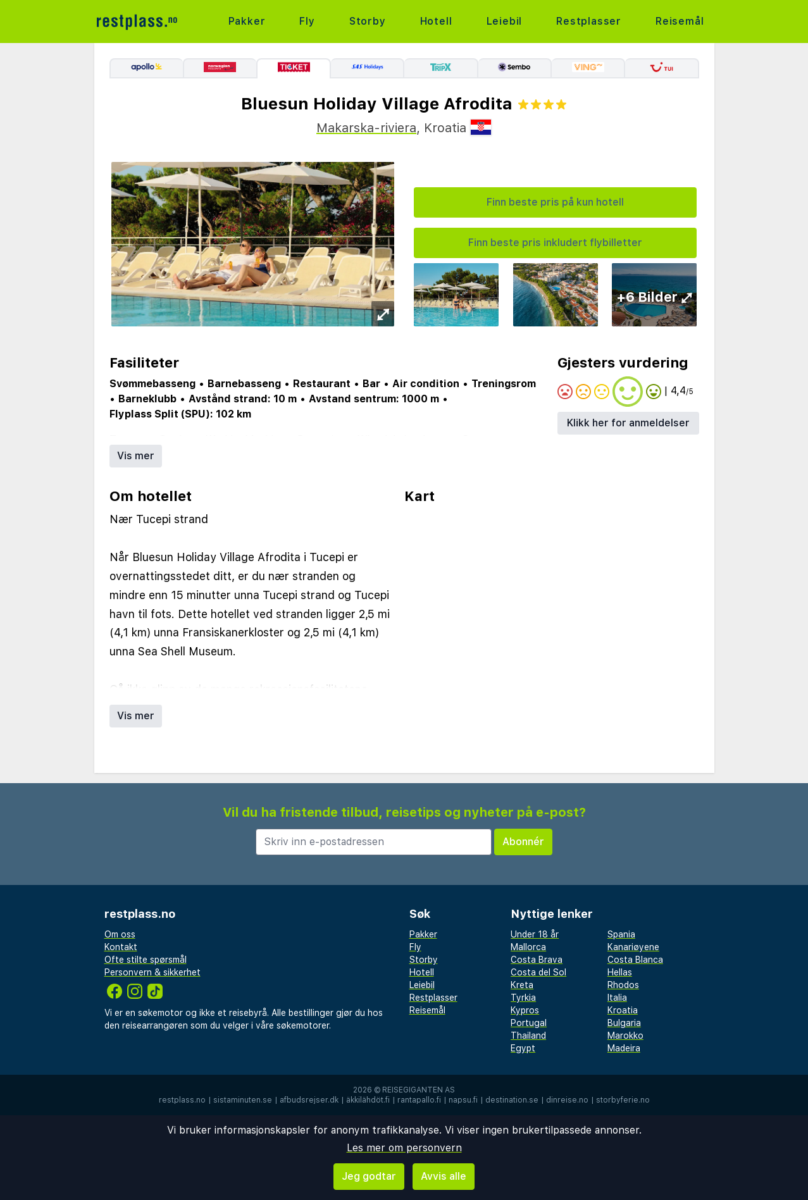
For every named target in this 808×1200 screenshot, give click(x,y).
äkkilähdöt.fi (368, 1100)
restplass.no (182, 1100)
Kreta (522, 985)
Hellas (619, 972)
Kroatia (622, 1010)
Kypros (525, 1010)
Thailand (528, 1035)
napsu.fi (463, 1100)
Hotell (436, 21)
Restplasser (588, 21)
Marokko (625, 1035)
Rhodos (623, 985)
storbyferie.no (623, 1100)
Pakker (247, 21)
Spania (621, 934)
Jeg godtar (369, 1176)
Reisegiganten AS (418, 1090)
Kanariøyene (633, 947)
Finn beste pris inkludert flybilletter (555, 243)
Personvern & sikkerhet (152, 972)
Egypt (523, 1048)
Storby (367, 21)
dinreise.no (567, 1100)
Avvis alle (443, 1176)
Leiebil (505, 21)
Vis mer (135, 456)
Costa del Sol (538, 972)
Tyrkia (523, 998)
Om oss (119, 934)
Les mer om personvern (404, 1148)
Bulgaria (624, 1023)
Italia (617, 998)
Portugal (529, 1023)
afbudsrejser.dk (309, 1100)
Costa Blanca (635, 960)
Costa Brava (536, 960)
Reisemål (680, 21)
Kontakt (120, 947)
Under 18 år (535, 934)
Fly (306, 21)
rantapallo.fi (419, 1100)
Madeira (623, 1048)
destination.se (511, 1100)
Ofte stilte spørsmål (145, 960)
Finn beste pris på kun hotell (555, 202)
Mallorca (528, 947)
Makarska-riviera (366, 127)
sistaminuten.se (242, 1100)
